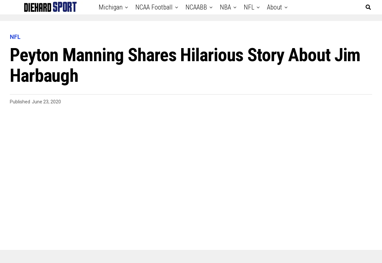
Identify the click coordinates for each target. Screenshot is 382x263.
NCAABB (196, 7)
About (274, 7)
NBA (225, 7)
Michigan (111, 7)
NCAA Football (154, 7)
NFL (249, 7)
